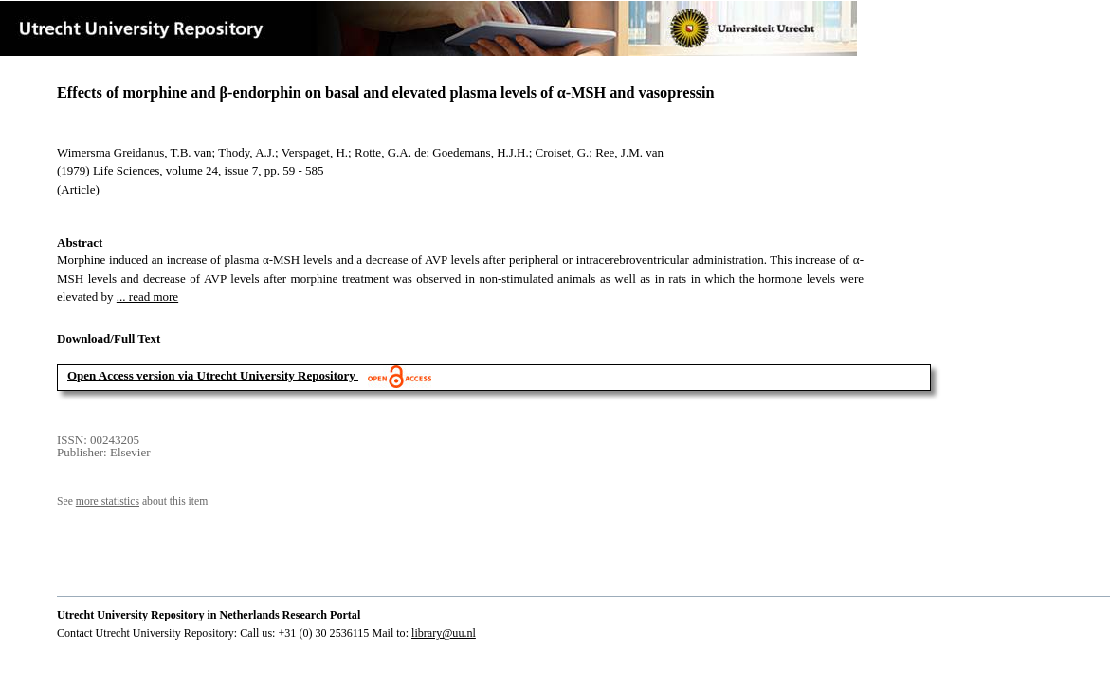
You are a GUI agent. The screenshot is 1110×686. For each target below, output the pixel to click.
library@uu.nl (443, 633)
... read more (147, 296)
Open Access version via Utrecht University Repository (211, 375)
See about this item (132, 501)
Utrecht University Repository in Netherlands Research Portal (208, 614)
